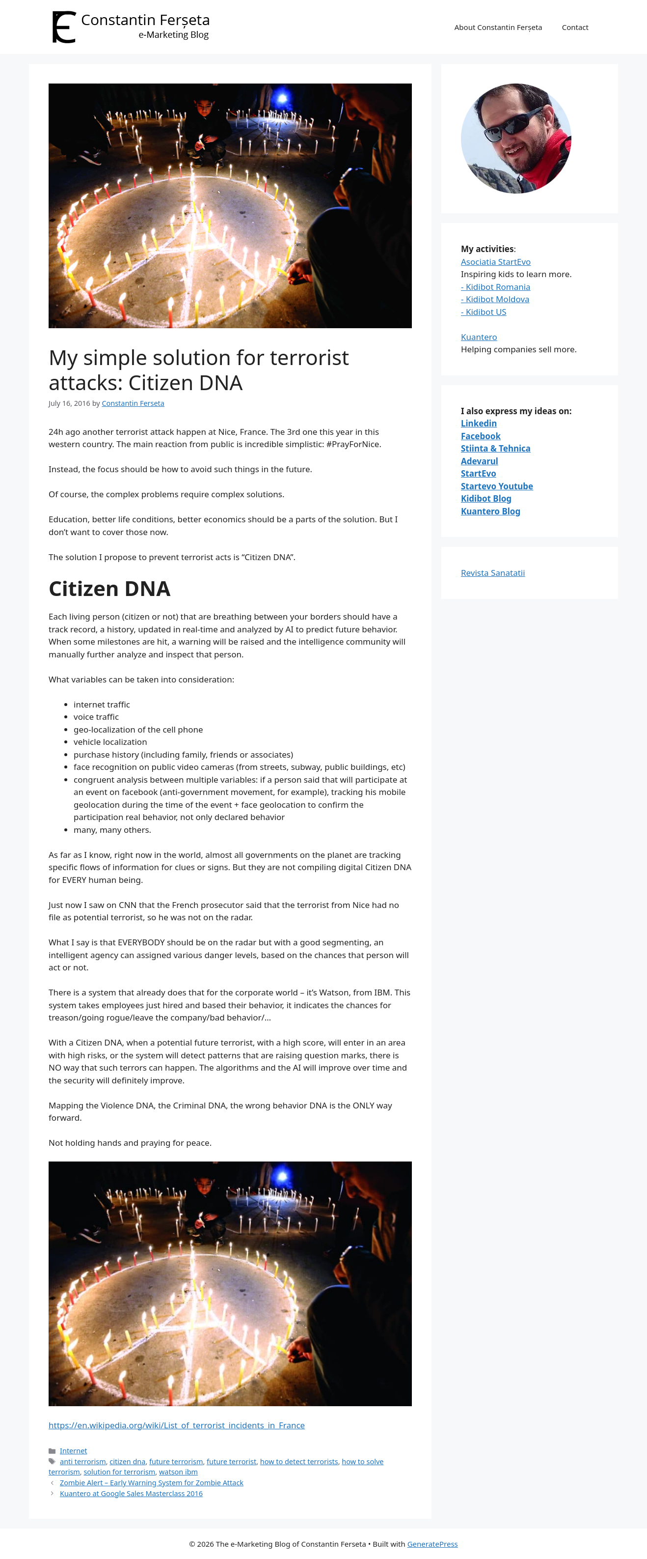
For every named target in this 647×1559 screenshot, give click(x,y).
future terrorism (176, 1461)
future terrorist (231, 1461)
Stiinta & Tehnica (496, 448)
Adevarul (479, 461)
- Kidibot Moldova (495, 299)
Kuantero (479, 336)
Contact (575, 27)
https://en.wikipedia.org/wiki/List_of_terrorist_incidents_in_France (177, 1425)
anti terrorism (83, 1461)
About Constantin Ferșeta (498, 27)
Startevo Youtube (497, 486)
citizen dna (127, 1461)
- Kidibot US (484, 311)
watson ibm (178, 1471)
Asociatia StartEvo (496, 261)
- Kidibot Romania (496, 286)
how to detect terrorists (299, 1461)
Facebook (481, 436)
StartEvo (478, 473)
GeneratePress (432, 1544)
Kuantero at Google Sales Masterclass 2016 (131, 1493)
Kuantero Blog (490, 511)
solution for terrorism (119, 1471)
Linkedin (479, 423)
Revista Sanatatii (493, 572)
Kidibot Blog (486, 498)
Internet (73, 1450)
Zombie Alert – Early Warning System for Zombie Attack (151, 1482)
